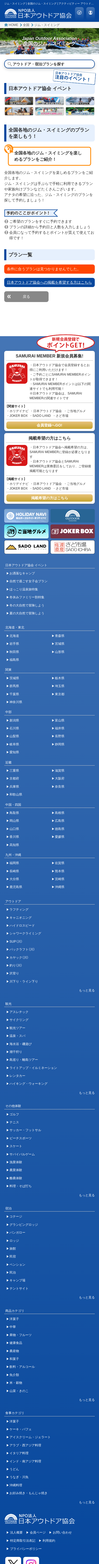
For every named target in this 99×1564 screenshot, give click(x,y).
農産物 (14, 1351)
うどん (14, 1469)
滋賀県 (59, 770)
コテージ (16, 1216)
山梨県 (14, 736)
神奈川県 (16, 702)
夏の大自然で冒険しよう (27, 613)
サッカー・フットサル (25, 1130)
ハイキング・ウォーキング (29, 1083)
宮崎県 (59, 879)
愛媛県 (59, 837)
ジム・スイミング (47, 25)
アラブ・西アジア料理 (25, 1445)
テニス (14, 1122)
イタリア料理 (19, 1453)
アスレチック (19, 1012)
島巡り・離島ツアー (24, 1060)
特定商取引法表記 (22, 1540)
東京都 (59, 694)
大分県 (14, 879)
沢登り (14, 973)
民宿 (13, 1256)
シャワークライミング (25, 933)
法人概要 (16, 1532)
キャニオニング (21, 917)
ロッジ (14, 1241)
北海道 (14, 636)
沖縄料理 (16, 1485)
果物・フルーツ (21, 1335)
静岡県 (59, 744)
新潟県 (14, 720)
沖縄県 (59, 887)
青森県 (59, 636)
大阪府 (59, 778)
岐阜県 (14, 744)
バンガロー (17, 1232)
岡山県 (14, 821)
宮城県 (59, 644)
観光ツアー (17, 1028)
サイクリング (19, 1020)
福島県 (14, 660)
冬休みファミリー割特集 (27, 597)
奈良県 (59, 786)
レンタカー (17, 1076)
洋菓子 (14, 1319)
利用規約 (49, 1540)
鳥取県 (14, 813)
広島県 (59, 821)
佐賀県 (59, 863)
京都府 (14, 778)
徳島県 (59, 829)
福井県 (59, 728)
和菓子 (14, 1359)
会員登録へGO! (49, 425)
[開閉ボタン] (84, 990)
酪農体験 (16, 1178)
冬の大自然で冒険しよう (27, 605)
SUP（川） (16, 941)
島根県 (59, 813)
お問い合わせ (62, 1532)
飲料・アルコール (22, 1367)
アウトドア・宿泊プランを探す (38, 64)
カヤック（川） (19, 957)
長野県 (59, 736)
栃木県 (59, 678)
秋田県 (14, 652)
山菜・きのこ (19, 1391)
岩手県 (14, 644)
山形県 (59, 652)
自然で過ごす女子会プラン (29, 581)
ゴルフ (14, 1114)
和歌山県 (16, 794)
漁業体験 (16, 1162)
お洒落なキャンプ (22, 573)
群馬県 (14, 686)
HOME (13, 25)
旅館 (13, 1248)
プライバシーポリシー (26, 1549)
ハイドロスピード (22, 925)
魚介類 (14, 1375)
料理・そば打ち (21, 1186)
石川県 (14, 728)
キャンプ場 (17, 1280)
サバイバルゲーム (22, 1154)
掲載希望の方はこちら (49, 498)
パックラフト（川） (22, 949)
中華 (13, 1327)
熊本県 (59, 871)
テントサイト (19, 1288)
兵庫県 (14, 786)
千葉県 (14, 694)
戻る (26, 296)
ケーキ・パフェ (21, 1429)
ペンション (17, 1264)
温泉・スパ (17, 1036)
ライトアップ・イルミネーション (33, 1068)
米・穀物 (16, 1383)
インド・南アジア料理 (25, 1461)
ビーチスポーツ (21, 1138)
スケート (16, 1146)
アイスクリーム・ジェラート (30, 1437)
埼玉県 (59, 686)
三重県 (14, 770)
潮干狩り (16, 1052)
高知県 (14, 845)
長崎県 (14, 871)
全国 (26, 25)
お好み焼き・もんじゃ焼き (29, 1493)
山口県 (14, 829)
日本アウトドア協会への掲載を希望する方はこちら (49, 282)
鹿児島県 (16, 887)
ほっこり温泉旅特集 (24, 589)
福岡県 (14, 863)
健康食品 (16, 1343)
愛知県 (14, 752)
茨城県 (14, 678)
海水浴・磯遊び (21, 1044)
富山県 (59, 720)
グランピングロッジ (24, 1225)
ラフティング (19, 909)
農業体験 (16, 1170)
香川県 (14, 837)
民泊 (13, 1272)
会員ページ (38, 1532)
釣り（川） (16, 965)
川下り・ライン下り (24, 981)
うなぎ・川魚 (19, 1477)
